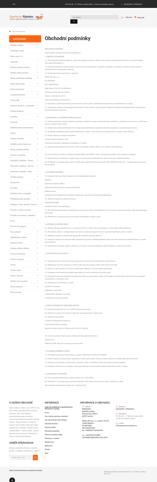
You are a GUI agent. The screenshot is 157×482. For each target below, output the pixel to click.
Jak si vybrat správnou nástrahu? (56, 413)
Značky (47, 446)
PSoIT (108, 471)
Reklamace (49, 443)
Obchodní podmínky (52, 428)
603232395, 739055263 (133, 4)
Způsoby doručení (51, 421)
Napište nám (49, 439)
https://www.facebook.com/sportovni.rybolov (25, 468)
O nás (47, 410)
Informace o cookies (52, 435)
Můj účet (126, 17)
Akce (46, 450)
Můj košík (139, 18)
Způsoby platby (50, 424)
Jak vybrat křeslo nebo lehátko (56, 417)
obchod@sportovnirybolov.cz (126, 423)
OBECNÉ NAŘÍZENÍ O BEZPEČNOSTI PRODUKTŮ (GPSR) (59, 405)
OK (35, 455)
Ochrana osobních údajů (53, 432)
